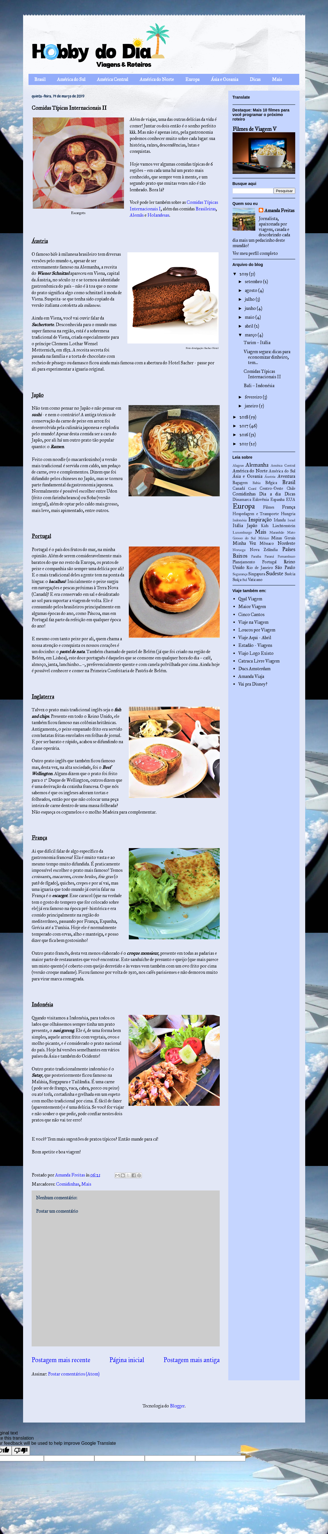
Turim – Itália (257, 342)
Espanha (277, 499)
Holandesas (158, 215)
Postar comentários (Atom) (73, 1374)
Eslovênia (260, 499)
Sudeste (274, 573)
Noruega (239, 550)
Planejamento (244, 561)
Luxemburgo (242, 532)
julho (250, 299)
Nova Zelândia (264, 549)
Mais (277, 79)
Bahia (256, 483)
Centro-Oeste (271, 488)
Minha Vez (244, 543)
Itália (238, 525)
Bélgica (271, 482)
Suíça (237, 579)
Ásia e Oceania (224, 79)
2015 (244, 443)
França (288, 507)
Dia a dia (270, 494)
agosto (251, 290)
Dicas (255, 79)
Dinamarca (242, 499)
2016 (244, 434)
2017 (244, 425)
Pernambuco (286, 556)
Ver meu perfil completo (255, 253)
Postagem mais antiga (192, 1360)
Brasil (40, 79)
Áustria (269, 476)
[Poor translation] (21, 1450)
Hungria (288, 513)
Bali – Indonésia (259, 385)
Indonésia (239, 520)
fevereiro (254, 397)
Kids (264, 525)
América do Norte (157, 79)
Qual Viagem (250, 599)
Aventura (286, 476)
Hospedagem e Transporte (256, 513)
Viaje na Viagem (253, 622)
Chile (291, 488)
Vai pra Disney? (252, 684)
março (251, 335)
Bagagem (240, 482)
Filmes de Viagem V (254, 129)
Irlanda (280, 520)
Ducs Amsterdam (254, 668)
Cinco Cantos (251, 614)
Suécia (290, 573)
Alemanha (257, 465)
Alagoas (238, 465)
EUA (290, 499)
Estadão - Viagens (255, 645)
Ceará (252, 488)
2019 (244, 274)
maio (250, 317)
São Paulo (285, 567)
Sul (244, 580)
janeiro (252, 406)
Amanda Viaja (251, 676)
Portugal (269, 561)
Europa (192, 79)
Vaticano (255, 579)
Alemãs (137, 215)
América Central (112, 79)
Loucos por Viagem (256, 630)
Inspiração (260, 519)
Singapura (256, 573)
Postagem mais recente (61, 1360)
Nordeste (286, 543)
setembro (254, 281)
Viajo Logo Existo (256, 653)
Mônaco (267, 543)
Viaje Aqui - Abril (254, 637)
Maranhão (276, 532)
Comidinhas (67, 1184)
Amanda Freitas (279, 210)
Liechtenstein (283, 525)
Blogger (177, 1406)
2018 (244, 417)
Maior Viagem (252, 606)
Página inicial (126, 1360)
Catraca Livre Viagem (259, 661)
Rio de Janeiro (259, 567)
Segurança (240, 574)
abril (249, 326)
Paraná (269, 556)
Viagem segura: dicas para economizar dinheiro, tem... (267, 357)
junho (251, 308)
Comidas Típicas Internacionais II (262, 374)
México (263, 538)
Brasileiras (205, 209)
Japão (252, 525)
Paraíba (256, 556)
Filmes (268, 507)
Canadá (239, 488)
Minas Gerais (283, 538)
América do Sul (71, 79)
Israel (291, 520)
